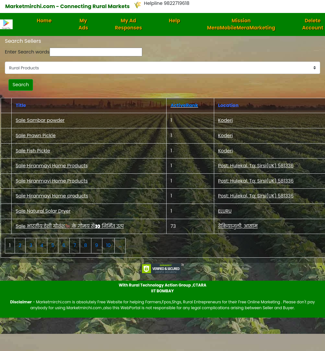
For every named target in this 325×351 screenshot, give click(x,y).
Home (44, 20)
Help (174, 20)
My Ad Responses (128, 24)
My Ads (83, 24)
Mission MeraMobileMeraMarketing (241, 24)
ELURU (225, 211)
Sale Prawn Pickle (35, 135)
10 (108, 245)
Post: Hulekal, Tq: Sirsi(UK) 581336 (256, 165)
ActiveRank (184, 105)
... (120, 245)
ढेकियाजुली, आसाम (238, 226)
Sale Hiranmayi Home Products (51, 165)
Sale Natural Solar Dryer (43, 211)
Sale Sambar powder (40, 120)
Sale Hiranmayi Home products (52, 196)
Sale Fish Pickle (33, 150)
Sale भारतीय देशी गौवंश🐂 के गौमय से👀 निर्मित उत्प (70, 226)
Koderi (225, 120)
